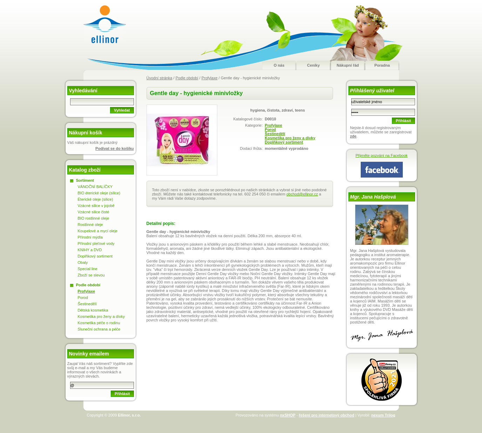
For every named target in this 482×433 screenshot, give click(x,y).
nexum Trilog (383, 415)
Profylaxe (210, 78)
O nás (279, 65)
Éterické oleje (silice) (95, 199)
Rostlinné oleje (90, 224)
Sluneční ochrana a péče (99, 329)
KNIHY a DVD (90, 250)
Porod (270, 129)
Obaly (83, 262)
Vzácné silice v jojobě (96, 206)
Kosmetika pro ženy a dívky (290, 138)
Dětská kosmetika (93, 310)
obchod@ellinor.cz (302, 194)
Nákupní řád (348, 65)
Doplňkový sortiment (284, 142)
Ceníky (313, 65)
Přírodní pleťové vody (96, 243)
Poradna (382, 65)
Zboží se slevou (91, 275)
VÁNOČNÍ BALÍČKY (95, 187)
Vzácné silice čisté (93, 212)
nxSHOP (288, 415)
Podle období (187, 78)
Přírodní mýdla (90, 237)
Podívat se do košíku (114, 148)
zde (353, 136)
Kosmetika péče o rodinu (99, 323)
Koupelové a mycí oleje (98, 231)
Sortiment (85, 180)
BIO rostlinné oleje (93, 218)
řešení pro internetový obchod (326, 415)
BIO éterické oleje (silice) (99, 193)
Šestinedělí (275, 134)
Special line (87, 269)
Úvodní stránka (159, 78)
